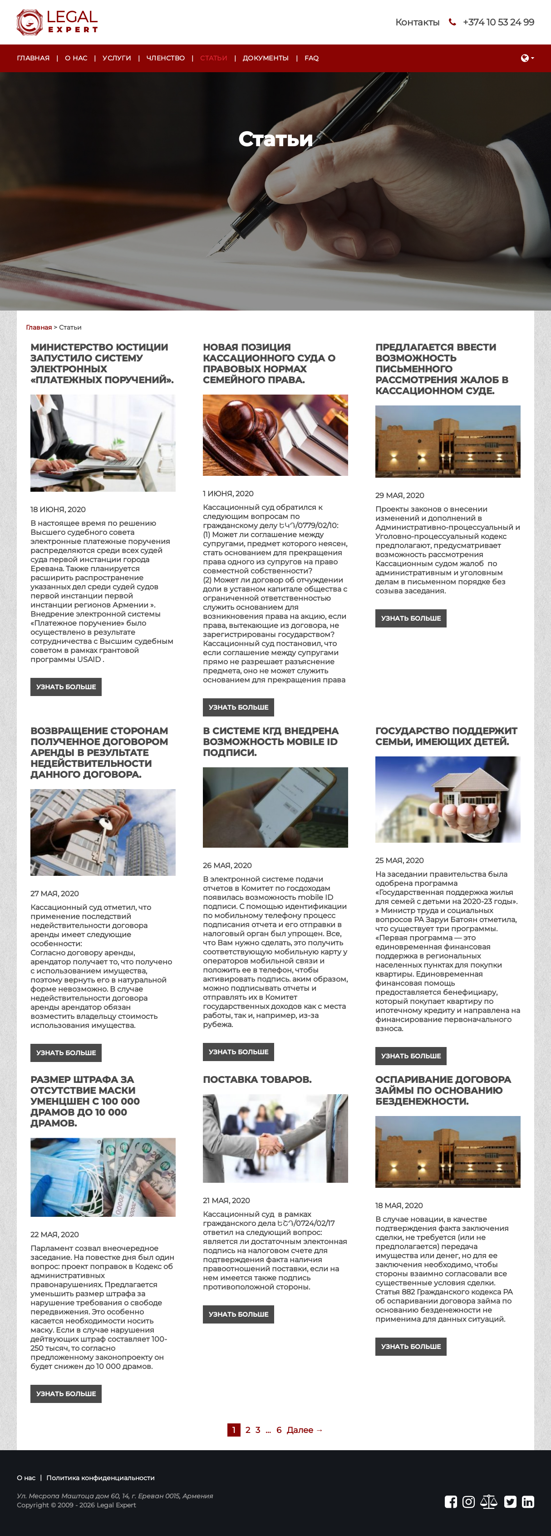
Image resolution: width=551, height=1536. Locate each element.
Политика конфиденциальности (100, 1478)
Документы (266, 58)
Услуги (117, 58)
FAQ (312, 58)
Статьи (213, 58)
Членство (166, 58)
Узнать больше (66, 687)
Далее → (305, 1430)
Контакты (417, 22)
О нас (76, 58)
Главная (33, 58)
